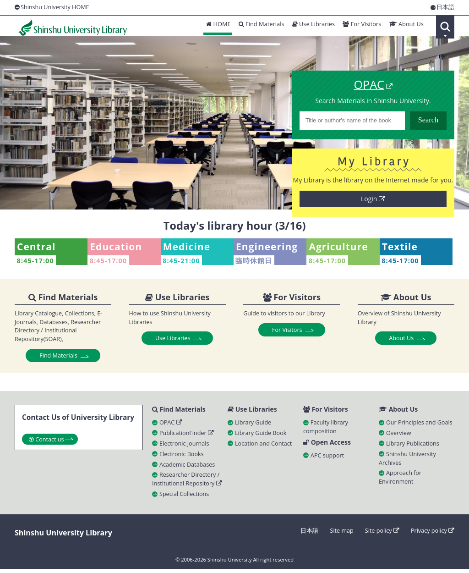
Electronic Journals (184, 447)
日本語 (445, 8)
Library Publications (412, 447)
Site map (341, 535)
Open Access (327, 446)
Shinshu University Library (70, 27)
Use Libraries (311, 26)
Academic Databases (187, 468)
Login (373, 201)
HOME (215, 26)
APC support (327, 459)
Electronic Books (181, 458)
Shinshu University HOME (55, 7)
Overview (398, 437)
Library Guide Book (260, 437)
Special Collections (184, 498)
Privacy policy (432, 535)
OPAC (170, 426)
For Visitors (361, 26)
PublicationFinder (186, 437)
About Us (405, 26)
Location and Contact (263, 447)
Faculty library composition (325, 430)
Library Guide (253, 426)
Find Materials (258, 26)
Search (445, 27)
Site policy (382, 535)
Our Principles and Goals (419, 426)
